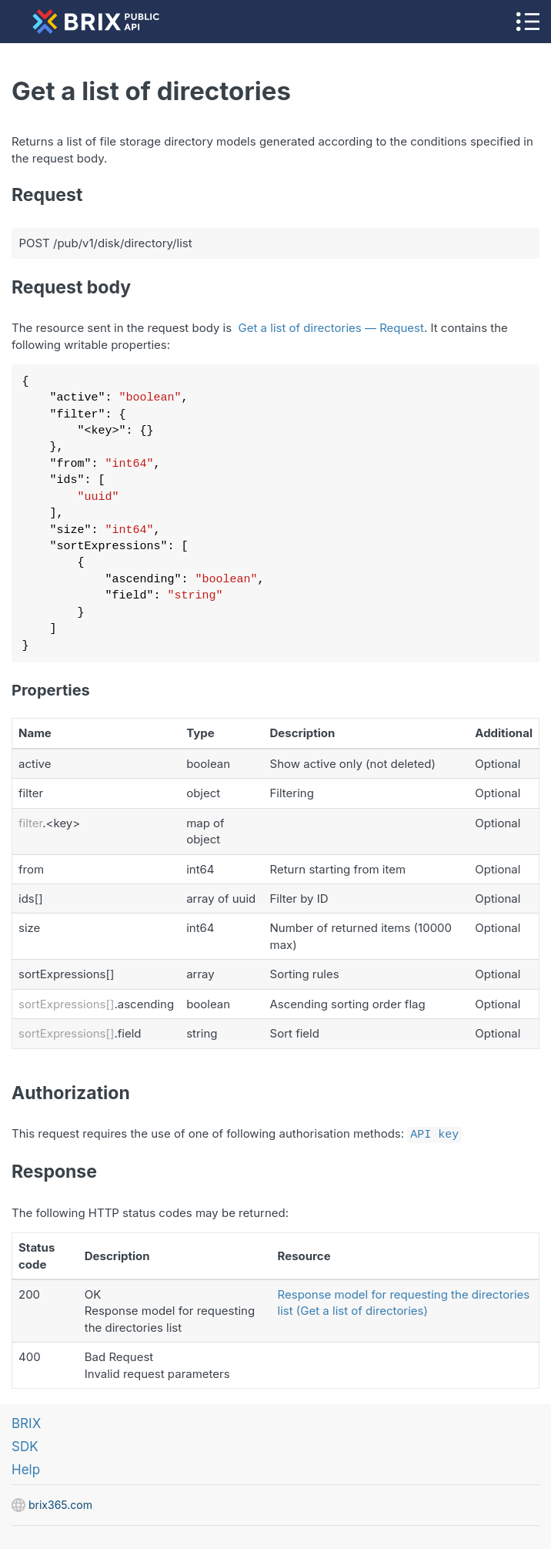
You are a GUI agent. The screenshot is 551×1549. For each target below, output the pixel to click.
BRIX (26, 1422)
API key (434, 1133)
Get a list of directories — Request (331, 327)
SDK (25, 1445)
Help (26, 1468)
